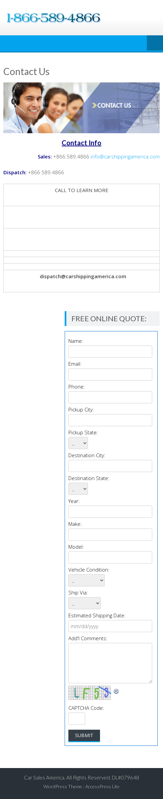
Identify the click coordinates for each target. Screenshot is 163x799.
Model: (76, 546)
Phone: (76, 386)
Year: (74, 501)
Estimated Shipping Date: (97, 615)
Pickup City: (81, 409)
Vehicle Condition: (88, 569)
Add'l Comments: (87, 638)
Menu (155, 43)
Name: (75, 340)
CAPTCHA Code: (86, 707)
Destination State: (88, 478)
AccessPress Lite (102, 786)
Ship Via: (78, 592)
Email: (75, 363)
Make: (75, 523)
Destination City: (86, 455)
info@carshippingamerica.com (125, 156)
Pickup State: (83, 432)
